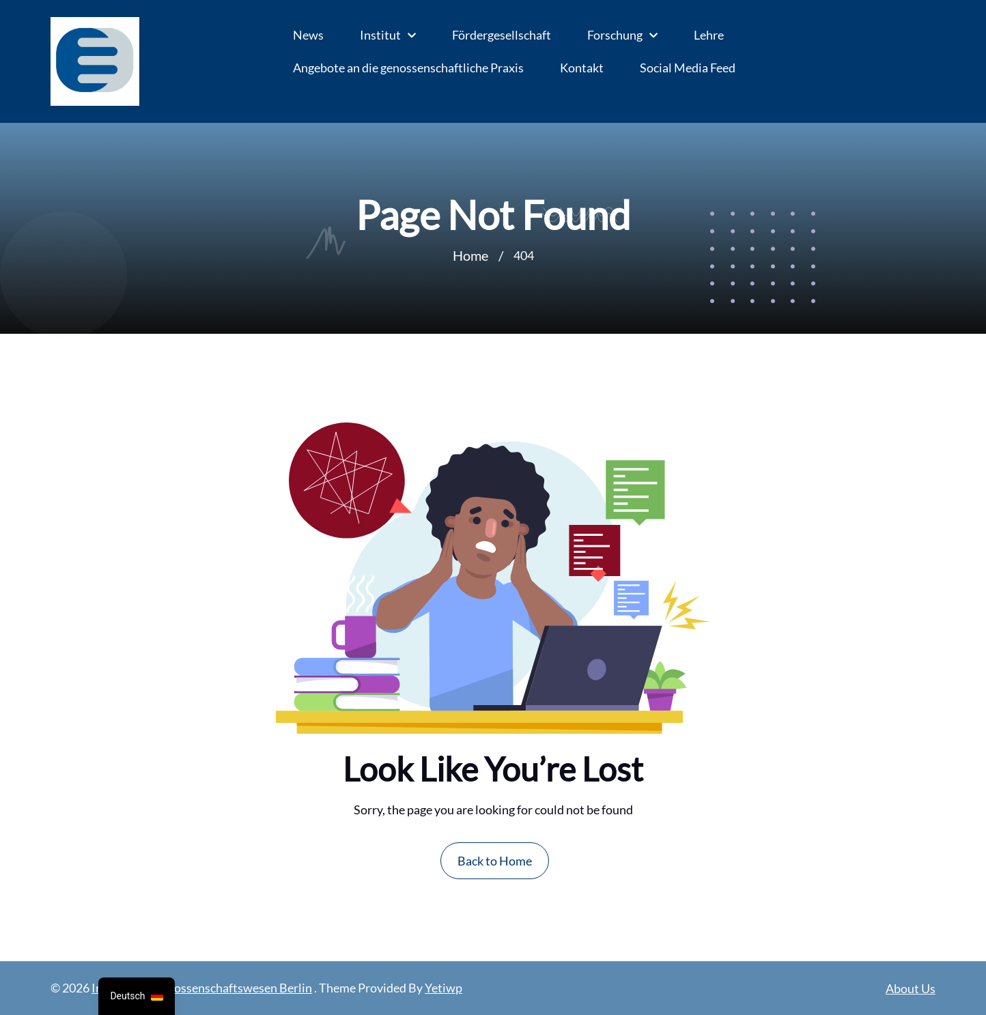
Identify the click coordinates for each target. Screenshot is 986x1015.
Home (470, 255)
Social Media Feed (687, 67)
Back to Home (494, 860)
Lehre (709, 34)
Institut (380, 34)
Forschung (615, 34)
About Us (910, 988)
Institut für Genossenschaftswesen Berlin (201, 987)
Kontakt (582, 67)
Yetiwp (443, 987)
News (308, 34)
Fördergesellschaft (501, 34)
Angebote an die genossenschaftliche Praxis (408, 67)
